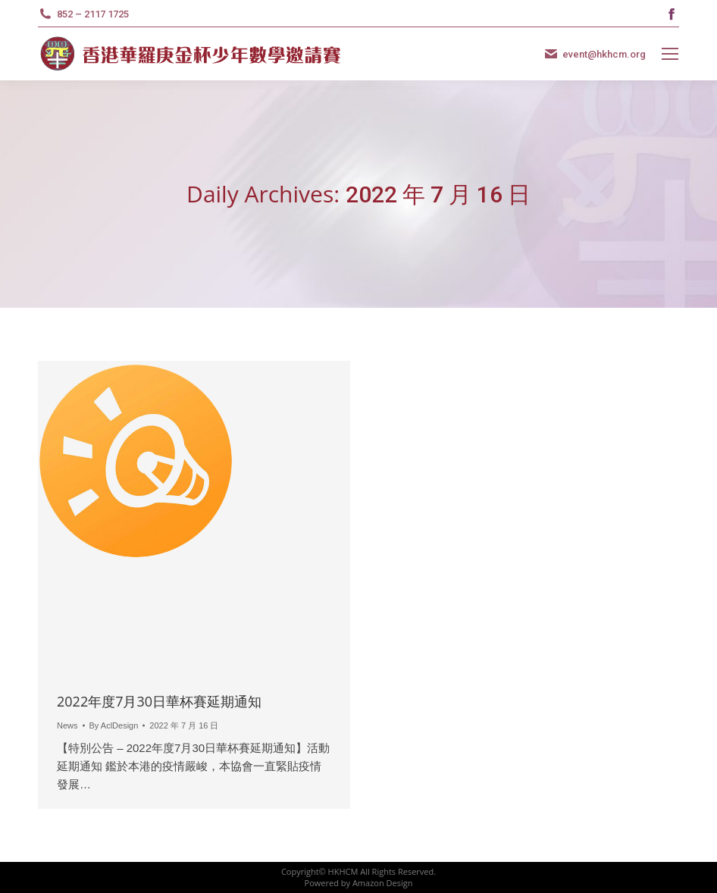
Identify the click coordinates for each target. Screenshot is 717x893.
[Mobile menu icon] (670, 54)
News (67, 725)
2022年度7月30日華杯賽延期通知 (159, 701)
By (114, 725)
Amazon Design (382, 882)
